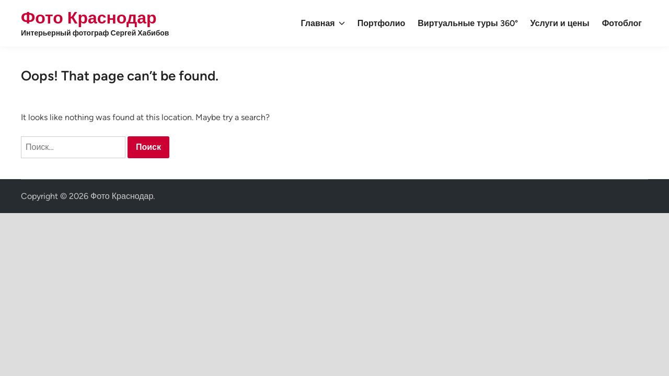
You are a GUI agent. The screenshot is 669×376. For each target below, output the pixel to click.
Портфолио (381, 23)
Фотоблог (622, 23)
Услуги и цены (560, 23)
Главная (323, 23)
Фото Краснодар (89, 18)
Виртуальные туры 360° (467, 23)
